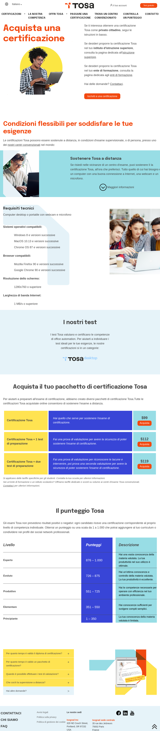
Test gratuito (148, 5)
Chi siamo (9, 719)
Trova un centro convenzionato (106, 16)
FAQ (4, 726)
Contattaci (116, 84)
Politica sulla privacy (46, 717)
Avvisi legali (42, 712)
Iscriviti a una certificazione (102, 96)
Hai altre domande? (36, 690)
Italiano (16, 4)
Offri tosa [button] (56, 14)
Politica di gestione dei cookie (51, 722)
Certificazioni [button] (11, 14)
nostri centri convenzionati (24, 144)
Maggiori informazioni (117, 187)
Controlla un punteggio (132, 16)
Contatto (152, 14)
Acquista (144, 423)
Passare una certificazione (80, 16)
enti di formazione (121, 75)
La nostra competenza (36, 16)
